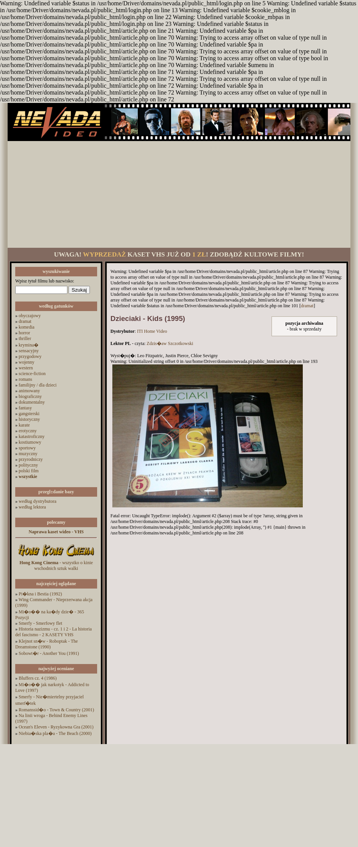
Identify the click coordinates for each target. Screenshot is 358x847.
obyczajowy (30, 315)
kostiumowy (30, 442)
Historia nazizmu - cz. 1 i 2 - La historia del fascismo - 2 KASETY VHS (53, 631)
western (26, 368)
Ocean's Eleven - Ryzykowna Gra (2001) (56, 727)
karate (24, 425)
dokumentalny (32, 402)
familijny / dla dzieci (38, 385)
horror (24, 332)
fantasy (25, 408)
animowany (29, 390)
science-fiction (32, 373)
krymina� (28, 345)
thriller (25, 338)
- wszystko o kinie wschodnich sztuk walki (56, 565)
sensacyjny (29, 350)
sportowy (27, 448)
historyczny (29, 419)
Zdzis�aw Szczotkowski (170, 343)
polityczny (28, 465)
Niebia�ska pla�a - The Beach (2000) (55, 733)
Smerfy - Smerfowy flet (40, 623)
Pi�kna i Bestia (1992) (40, 594)
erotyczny (28, 430)
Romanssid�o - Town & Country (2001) (56, 709)
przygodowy (30, 356)
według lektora (32, 507)
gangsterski (29, 413)
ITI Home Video (152, 331)
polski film (28, 470)
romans (25, 379)
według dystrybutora (37, 501)
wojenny (26, 362)
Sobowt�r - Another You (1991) (49, 653)
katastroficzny (32, 436)
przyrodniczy (31, 459)
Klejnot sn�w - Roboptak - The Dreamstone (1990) (46, 644)
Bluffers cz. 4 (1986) (38, 678)
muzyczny (28, 453)
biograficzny (30, 396)
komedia (26, 327)
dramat (25, 321)
